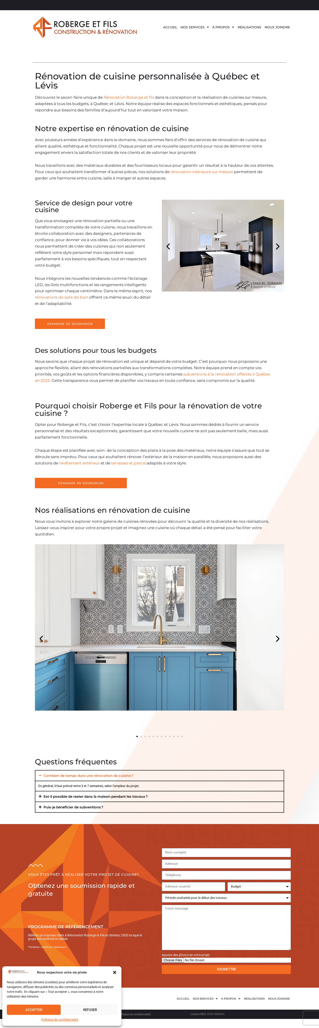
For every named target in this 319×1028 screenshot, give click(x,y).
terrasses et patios (128, 463)
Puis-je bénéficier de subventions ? (73, 807)
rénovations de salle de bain (62, 297)
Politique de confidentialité (59, 1019)
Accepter (33, 1010)
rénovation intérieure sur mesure (201, 171)
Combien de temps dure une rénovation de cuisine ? (88, 775)
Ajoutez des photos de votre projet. (186, 955)
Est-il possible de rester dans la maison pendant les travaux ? (96, 796)
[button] (114, 972)
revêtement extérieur (79, 463)
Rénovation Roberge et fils (128, 97)
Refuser (90, 1010)
